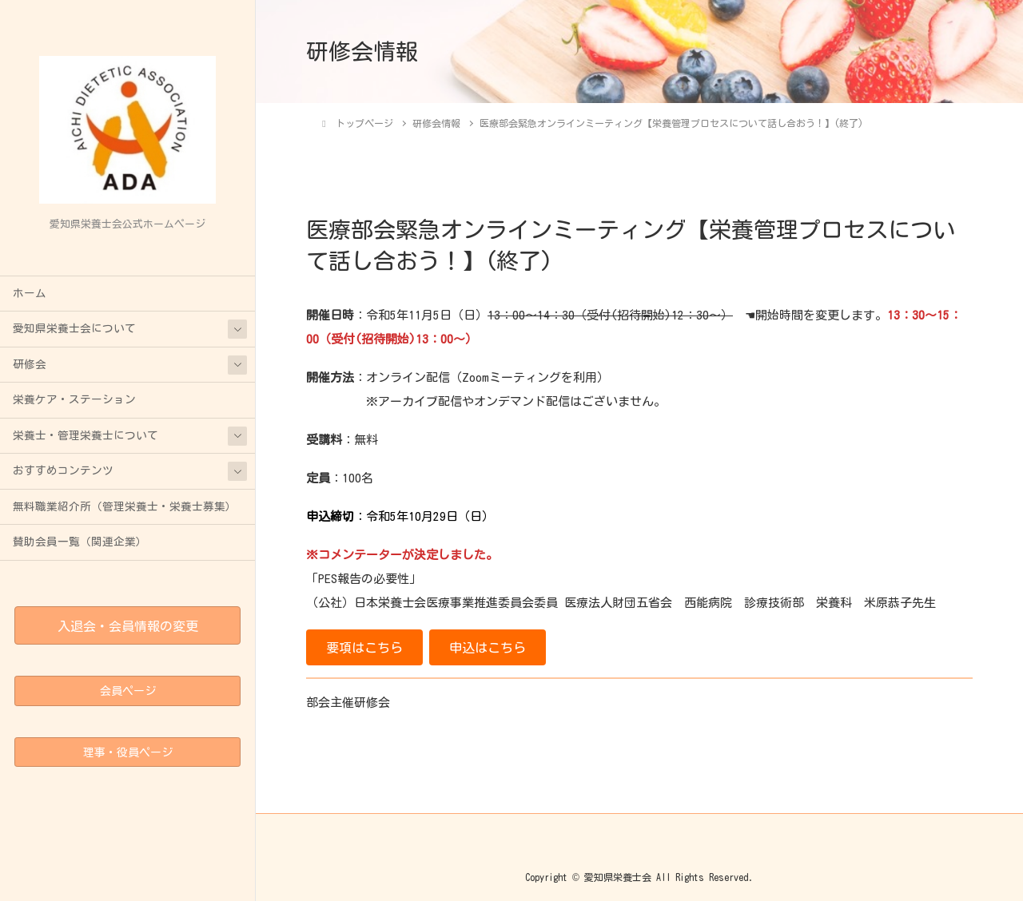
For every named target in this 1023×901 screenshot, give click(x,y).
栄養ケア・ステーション (74, 399)
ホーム (29, 293)
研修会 (29, 364)
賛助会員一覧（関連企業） (80, 541)
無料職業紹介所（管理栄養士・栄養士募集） (125, 506)
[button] (364, 647)
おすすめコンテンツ (63, 470)
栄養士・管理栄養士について (85, 435)
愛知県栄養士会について (74, 328)
